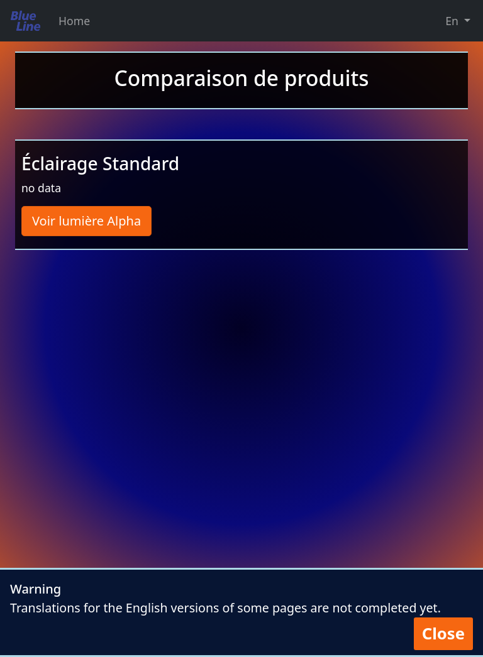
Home (74, 20)
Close (443, 633)
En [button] (453, 20)
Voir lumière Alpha (86, 220)
